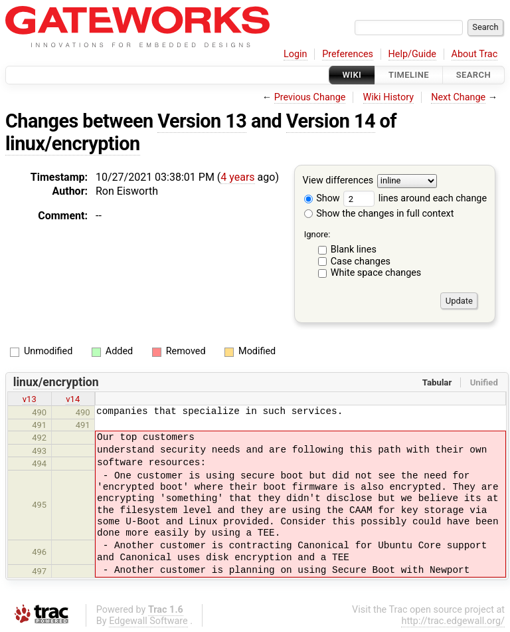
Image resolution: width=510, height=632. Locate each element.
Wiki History (388, 97)
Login (295, 54)
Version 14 (330, 121)
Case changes (360, 261)
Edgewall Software (148, 621)
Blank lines (354, 249)
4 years (237, 177)
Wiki (352, 75)
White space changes (376, 272)
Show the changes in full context (379, 213)
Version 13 (201, 121)
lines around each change (415, 198)
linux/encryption (72, 143)
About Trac (475, 54)
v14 (73, 399)
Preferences (347, 54)
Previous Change (310, 97)
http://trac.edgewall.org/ (453, 621)
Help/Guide (412, 54)
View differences (338, 181)
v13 (30, 399)
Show (322, 198)
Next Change (458, 97)
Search (473, 75)
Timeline (408, 75)
